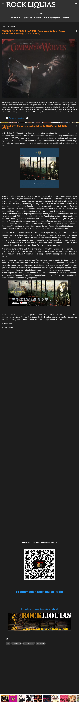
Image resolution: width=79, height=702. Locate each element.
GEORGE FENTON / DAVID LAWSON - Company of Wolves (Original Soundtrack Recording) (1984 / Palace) (34, 32)
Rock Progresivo (32, 18)
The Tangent (41, 643)
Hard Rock (15, 18)
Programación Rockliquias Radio (39, 592)
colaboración (16, 643)
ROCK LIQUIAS (30, 5)
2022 (8, 643)
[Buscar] (76, 4)
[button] (76, 31)
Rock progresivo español (56, 18)
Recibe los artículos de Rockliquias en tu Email (39, 609)
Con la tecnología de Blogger (39, 698)
